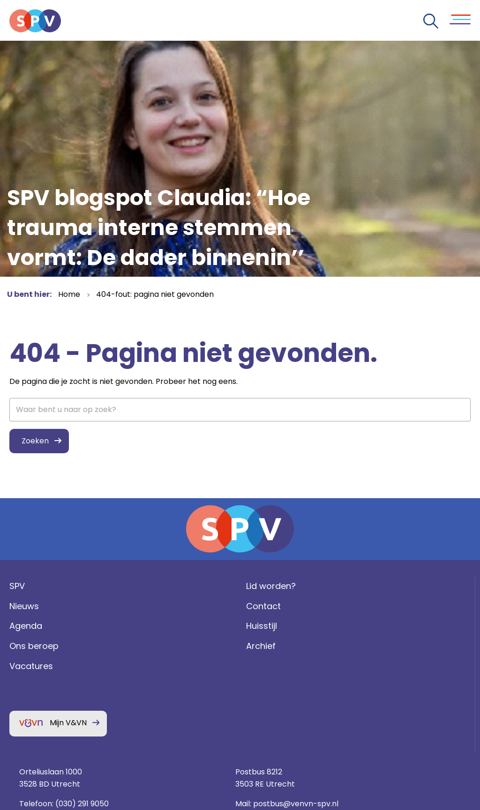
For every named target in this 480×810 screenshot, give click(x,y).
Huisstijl (143, 648)
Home (69, 294)
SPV (14, 607)
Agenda (23, 648)
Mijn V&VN (65, 744)
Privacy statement (400, 705)
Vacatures (29, 687)
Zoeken (32, 441)
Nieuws (22, 627)
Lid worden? (153, 607)
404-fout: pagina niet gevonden (155, 294)
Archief (143, 668)
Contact (145, 627)
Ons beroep (31, 668)
